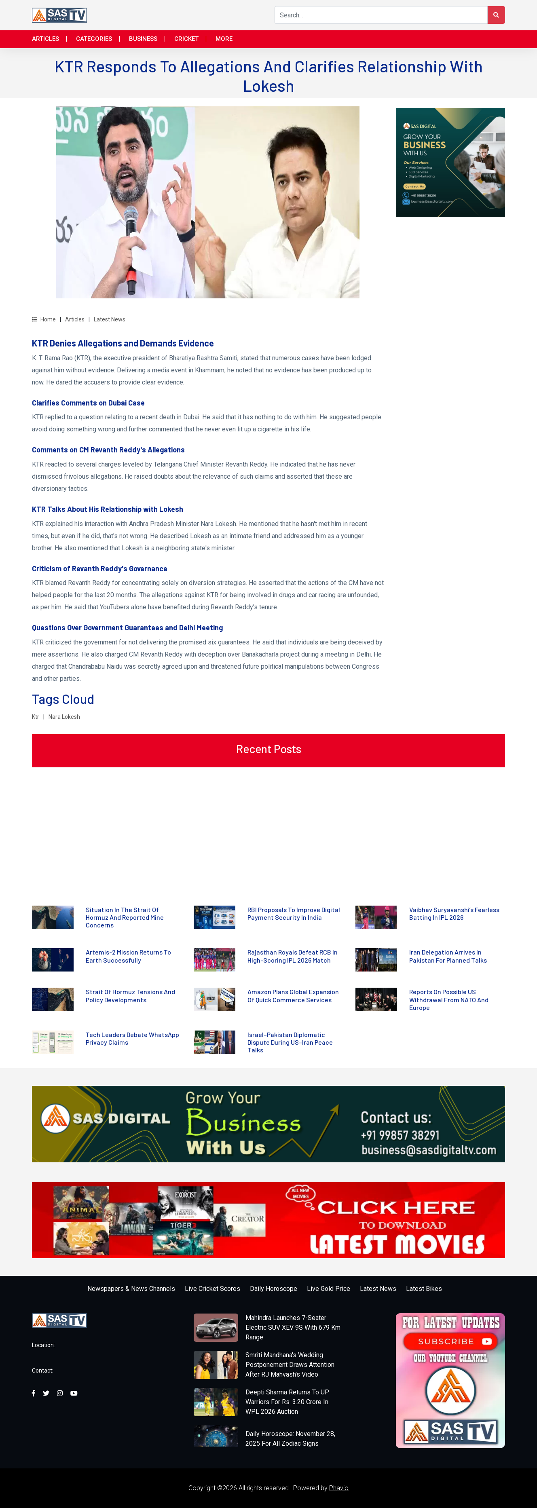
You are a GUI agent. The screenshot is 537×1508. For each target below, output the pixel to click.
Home (44, 319)
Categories (94, 38)
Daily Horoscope (273, 1289)
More (224, 38)
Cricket (186, 38)
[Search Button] (496, 15)
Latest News (109, 319)
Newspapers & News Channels (131, 1289)
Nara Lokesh (64, 717)
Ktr (35, 717)
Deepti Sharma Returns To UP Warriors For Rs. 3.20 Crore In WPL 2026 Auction (287, 1401)
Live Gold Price (328, 1289)
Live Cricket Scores (212, 1289)
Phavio (339, 1488)
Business (143, 38)
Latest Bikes (424, 1289)
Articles (45, 38)
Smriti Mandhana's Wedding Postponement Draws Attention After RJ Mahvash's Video (289, 1364)
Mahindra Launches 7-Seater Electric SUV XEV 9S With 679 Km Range (292, 1327)
